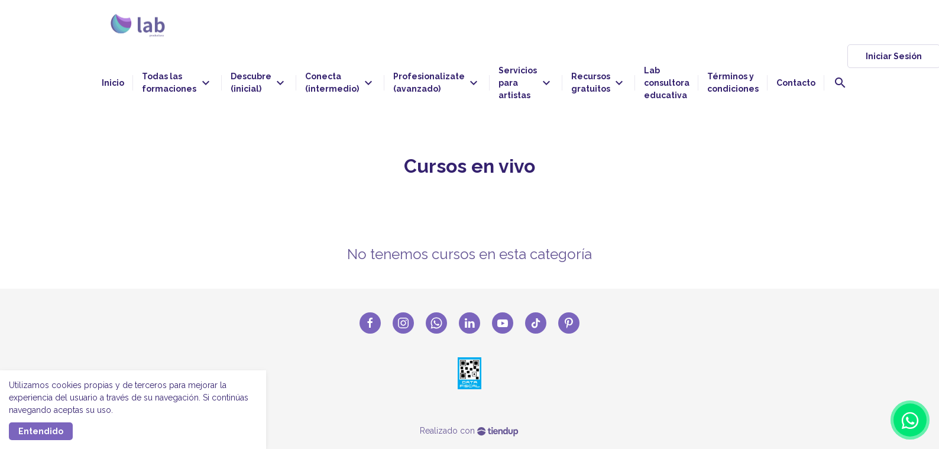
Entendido (40, 431)
